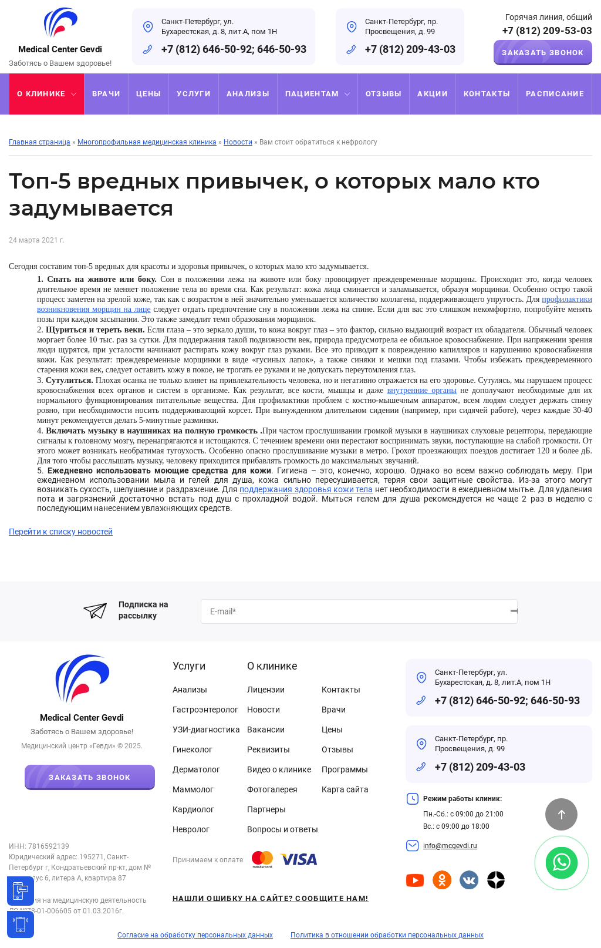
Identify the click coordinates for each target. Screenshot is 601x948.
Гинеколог (192, 749)
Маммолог (193, 789)
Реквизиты (268, 749)
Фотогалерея (272, 789)
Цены (332, 729)
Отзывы (337, 749)
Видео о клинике (279, 769)
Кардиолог (193, 809)
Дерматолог (196, 769)
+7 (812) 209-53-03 (547, 30)
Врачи (334, 709)
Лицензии (266, 689)
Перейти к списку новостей (61, 531)
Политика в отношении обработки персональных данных (387, 935)
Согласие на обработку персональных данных (195, 935)
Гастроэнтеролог (205, 709)
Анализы (190, 689)
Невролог (191, 829)
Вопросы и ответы (282, 829)
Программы (345, 769)
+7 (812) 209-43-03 (410, 49)
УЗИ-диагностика (206, 729)
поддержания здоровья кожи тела (306, 489)
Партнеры (266, 809)
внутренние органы (422, 390)
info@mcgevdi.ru (450, 846)
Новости (263, 709)
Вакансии (266, 729)
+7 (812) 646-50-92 (206, 49)
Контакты (341, 689)
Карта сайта (345, 789)
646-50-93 (281, 49)
